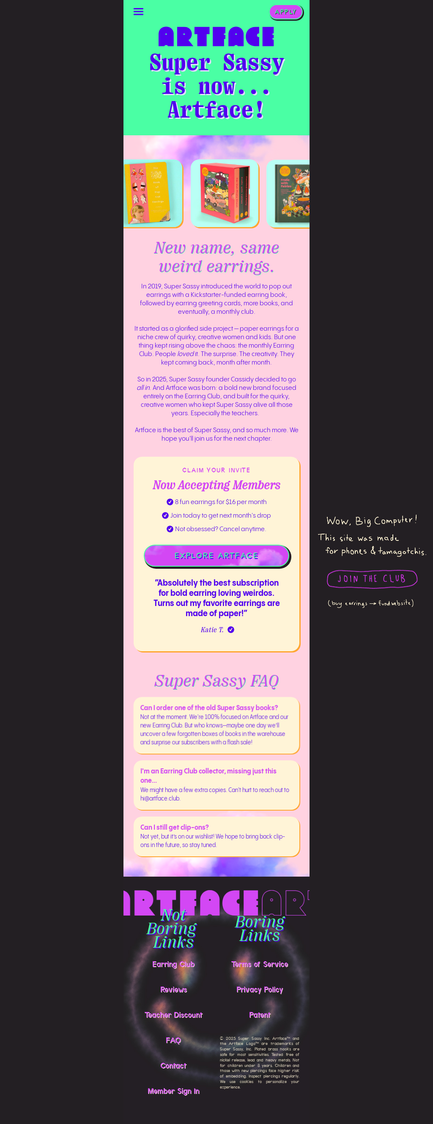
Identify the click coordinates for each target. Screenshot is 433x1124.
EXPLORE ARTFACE (216, 555)
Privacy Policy (259, 989)
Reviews (173, 989)
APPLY (286, 11)
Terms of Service (259, 964)
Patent (260, 1015)
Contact (173, 1065)
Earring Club (173, 964)
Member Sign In (173, 1091)
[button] (138, 12)
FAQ (173, 1040)
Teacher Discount (174, 1015)
